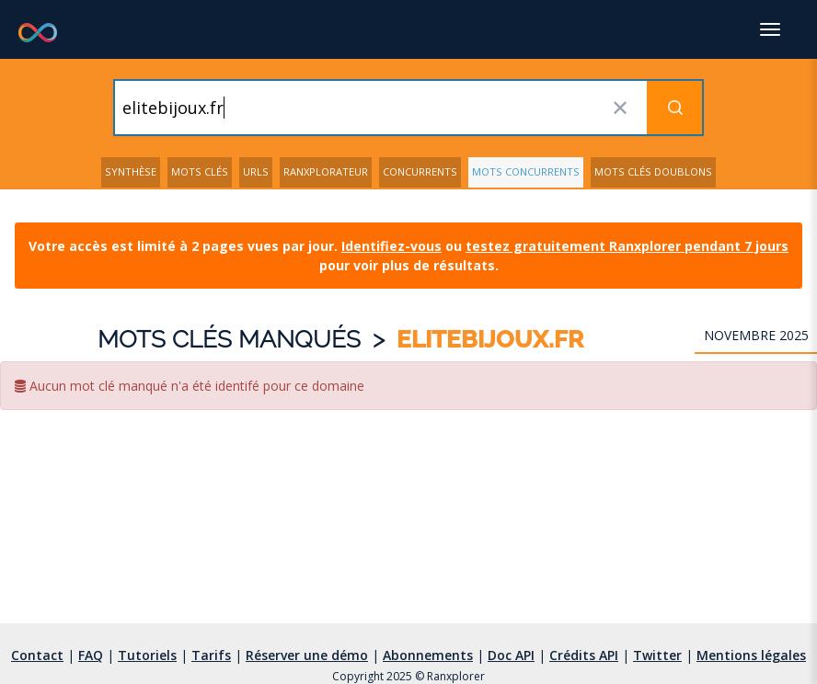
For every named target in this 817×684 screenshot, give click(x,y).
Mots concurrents (526, 171)
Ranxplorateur (325, 171)
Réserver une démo (307, 655)
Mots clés (199, 171)
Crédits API (583, 655)
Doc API (511, 655)
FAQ (90, 655)
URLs (256, 171)
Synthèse (130, 171)
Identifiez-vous (391, 246)
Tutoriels (147, 655)
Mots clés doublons (653, 171)
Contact (37, 655)
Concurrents (420, 171)
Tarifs (211, 655)
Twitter (657, 655)
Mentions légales (751, 655)
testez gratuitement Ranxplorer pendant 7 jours (627, 246)
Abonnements (428, 655)
